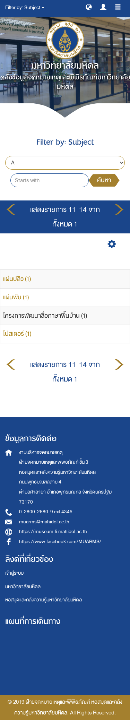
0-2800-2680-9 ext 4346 (45, 511)
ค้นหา (104, 180)
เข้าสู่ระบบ (14, 573)
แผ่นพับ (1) (16, 297)
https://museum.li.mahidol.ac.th (53, 531)
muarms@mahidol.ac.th (44, 521)
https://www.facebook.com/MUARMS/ (60, 541)
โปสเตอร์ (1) (17, 333)
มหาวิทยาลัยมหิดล (23, 586)
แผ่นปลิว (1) (17, 279)
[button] (89, 6)
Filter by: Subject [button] (24, 7)
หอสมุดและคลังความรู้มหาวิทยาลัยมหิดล (43, 599)
